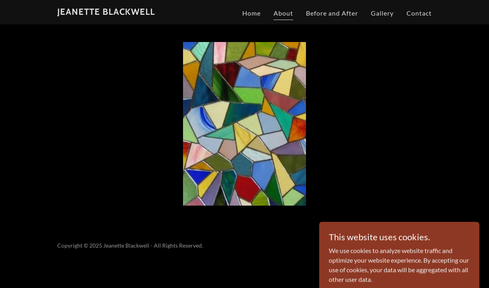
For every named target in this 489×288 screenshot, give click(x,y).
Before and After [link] (332, 13)
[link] (106, 12)
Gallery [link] (382, 13)
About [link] (283, 13)
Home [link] (251, 13)
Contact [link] (419, 13)
